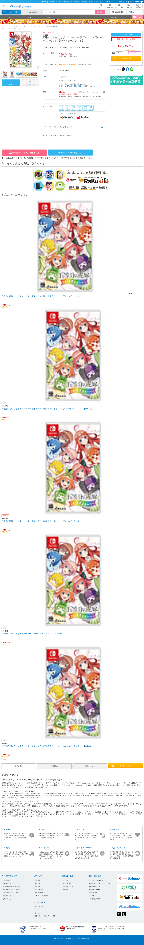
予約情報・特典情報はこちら (70, 153)
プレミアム (46, 829)
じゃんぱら (38, 913)
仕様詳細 (54, 766)
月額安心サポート (96, 886)
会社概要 (38, 883)
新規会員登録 (118, 12)
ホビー (67, 17)
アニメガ (86, 17)
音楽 (48, 17)
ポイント (80, 829)
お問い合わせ (123, 2)
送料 (8, 829)
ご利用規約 (6, 880)
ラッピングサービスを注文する (58, 127)
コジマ (37, 910)
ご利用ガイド (52, 2)
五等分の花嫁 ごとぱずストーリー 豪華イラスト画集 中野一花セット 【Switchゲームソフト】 (42, 521)
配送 (8, 848)
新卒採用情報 (39, 892)
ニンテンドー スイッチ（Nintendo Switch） (44, 26)
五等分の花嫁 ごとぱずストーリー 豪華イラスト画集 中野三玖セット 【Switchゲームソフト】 (42, 296)
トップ (5, 26)
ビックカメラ (39, 906)
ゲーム (11, 17)
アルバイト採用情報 (41, 896)
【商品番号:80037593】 (74, 86)
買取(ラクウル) (118, 848)
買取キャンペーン (69, 886)
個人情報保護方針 (8, 883)
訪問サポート (94, 892)
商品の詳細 (18, 766)
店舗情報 (77, 2)
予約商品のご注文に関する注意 (25, 153)
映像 (29, 17)
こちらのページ (55, 158)
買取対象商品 (67, 883)
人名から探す (113, 17)
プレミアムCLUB (111, 2)
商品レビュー (90, 766)
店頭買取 (66, 889)
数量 (117, 52)
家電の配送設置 (95, 899)
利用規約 (44, 2)
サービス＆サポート (65, 2)
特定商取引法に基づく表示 (11, 886)
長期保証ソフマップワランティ (100, 883)
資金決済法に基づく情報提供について (15, 889)
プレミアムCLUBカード (98, 880)
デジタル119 (94, 896)
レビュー (45, 848)
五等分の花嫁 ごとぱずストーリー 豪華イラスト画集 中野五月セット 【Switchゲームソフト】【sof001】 (47, 746)
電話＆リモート (95, 889)
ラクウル (66, 880)
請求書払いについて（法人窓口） (93, 2)
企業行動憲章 (39, 889)
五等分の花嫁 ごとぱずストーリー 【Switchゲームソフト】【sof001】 (32, 634)
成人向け (137, 17)
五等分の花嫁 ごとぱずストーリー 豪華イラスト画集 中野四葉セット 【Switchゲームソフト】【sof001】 (47, 409)
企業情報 (38, 886)
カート (133, 12)
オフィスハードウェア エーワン (45, 916)
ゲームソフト (22, 26)
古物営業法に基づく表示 (11, 892)
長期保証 (116, 829)
